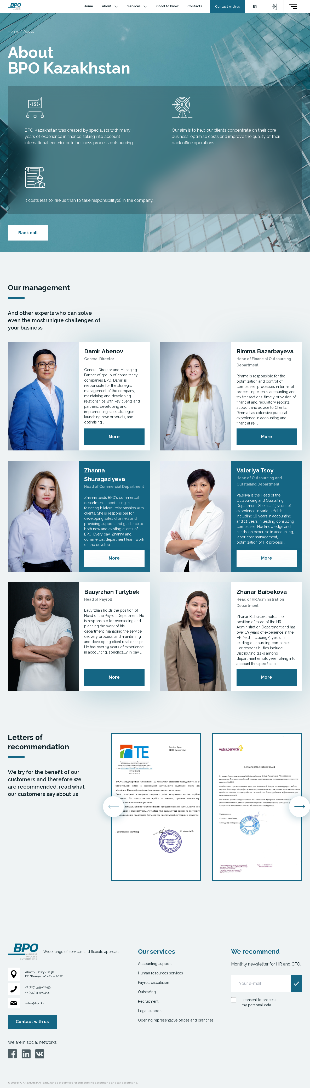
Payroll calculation (153, 982)
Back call (28, 232)
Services (134, 6)
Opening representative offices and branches (176, 1020)
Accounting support (155, 964)
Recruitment (148, 1001)
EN (255, 6)
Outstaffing (147, 992)
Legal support (150, 1011)
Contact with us (227, 6)
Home (88, 6)
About (107, 6)
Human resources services (160, 973)
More (114, 436)
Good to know (167, 6)
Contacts (194, 6)
